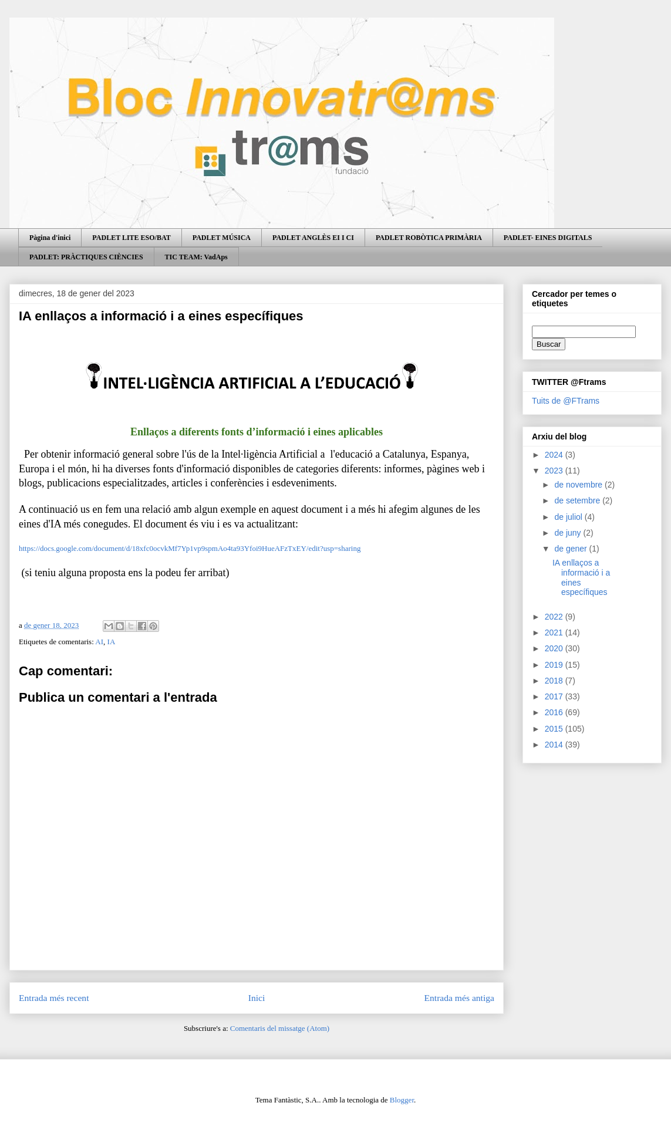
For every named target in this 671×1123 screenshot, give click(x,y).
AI (99, 641)
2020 (555, 648)
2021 (555, 632)
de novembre (579, 484)
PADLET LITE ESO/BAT (131, 238)
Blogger (402, 1099)
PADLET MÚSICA (222, 238)
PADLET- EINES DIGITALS (548, 238)
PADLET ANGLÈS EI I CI (313, 238)
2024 (555, 454)
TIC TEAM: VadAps (196, 257)
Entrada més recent (54, 998)
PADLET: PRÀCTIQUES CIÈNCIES (86, 257)
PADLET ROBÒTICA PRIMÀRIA (429, 238)
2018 (555, 680)
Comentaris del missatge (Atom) (279, 1028)
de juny (568, 532)
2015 (555, 728)
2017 (555, 696)
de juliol (569, 517)
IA (111, 641)
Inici (256, 998)
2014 (555, 744)
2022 (555, 616)
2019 (555, 664)
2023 (555, 470)
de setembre (578, 500)
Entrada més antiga (459, 998)
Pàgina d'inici (49, 238)
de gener (571, 548)
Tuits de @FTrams (565, 400)
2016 (555, 712)
